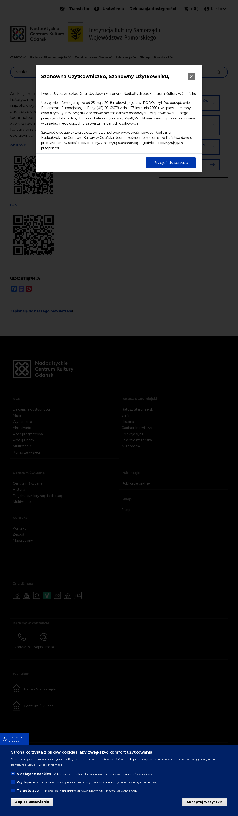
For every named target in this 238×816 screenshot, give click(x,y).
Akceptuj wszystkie (204, 801)
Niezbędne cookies (34, 774)
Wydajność (26, 782)
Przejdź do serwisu (170, 162)
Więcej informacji (50, 764)
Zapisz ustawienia (32, 801)
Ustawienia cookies (16, 739)
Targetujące (28, 791)
